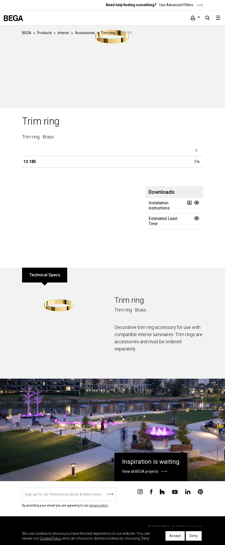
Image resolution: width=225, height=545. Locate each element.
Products (44, 33)
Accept (175, 536)
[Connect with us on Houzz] (162, 491)
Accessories (85, 33)
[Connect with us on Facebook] (151, 491)
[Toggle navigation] (218, 18)
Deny (194, 536)
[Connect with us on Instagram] (140, 491)
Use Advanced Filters (181, 5)
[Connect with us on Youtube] (175, 491)
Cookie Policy (51, 538)
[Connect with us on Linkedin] (187, 491)
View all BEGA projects (140, 471)
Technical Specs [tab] (44, 274)
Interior (63, 33)
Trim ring (108, 33)
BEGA (26, 33)
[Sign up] (69, 494)
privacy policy (98, 505)
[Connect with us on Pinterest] (200, 491)
